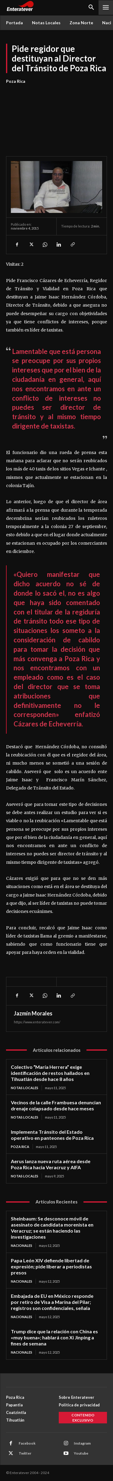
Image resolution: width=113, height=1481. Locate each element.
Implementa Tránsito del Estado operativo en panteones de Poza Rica (52, 1135)
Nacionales (21, 1245)
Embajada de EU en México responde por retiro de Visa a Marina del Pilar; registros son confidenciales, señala (52, 1302)
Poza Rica (15, 81)
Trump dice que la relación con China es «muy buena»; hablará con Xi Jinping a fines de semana (54, 1337)
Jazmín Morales (33, 1013)
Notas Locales (24, 1088)
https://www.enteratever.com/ (37, 1022)
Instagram (82, 1443)
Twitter (25, 1453)
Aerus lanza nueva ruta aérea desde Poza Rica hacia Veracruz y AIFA (50, 1164)
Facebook (27, 1443)
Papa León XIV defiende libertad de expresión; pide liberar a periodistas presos (51, 1266)
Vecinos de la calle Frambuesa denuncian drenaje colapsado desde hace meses (56, 1105)
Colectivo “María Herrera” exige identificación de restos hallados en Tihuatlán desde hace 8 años (50, 1073)
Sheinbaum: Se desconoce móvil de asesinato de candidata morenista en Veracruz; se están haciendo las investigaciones (52, 1228)
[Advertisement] (56, 117)
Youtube (81, 1453)
